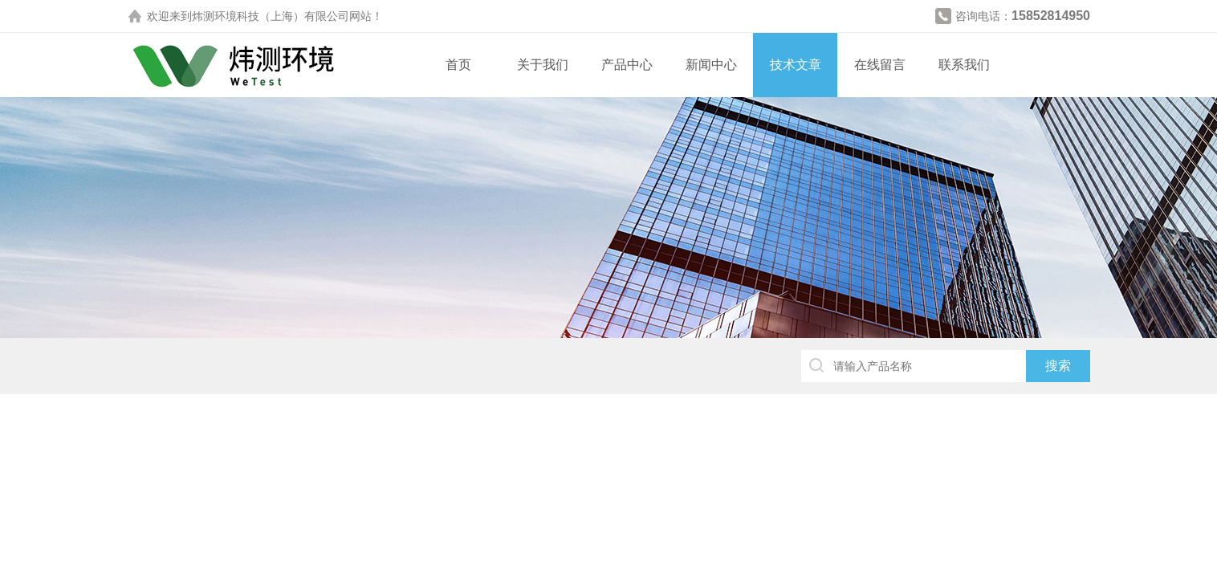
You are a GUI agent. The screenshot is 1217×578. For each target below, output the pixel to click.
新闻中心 (711, 64)
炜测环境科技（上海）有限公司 (270, 16)
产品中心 (627, 64)
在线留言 (880, 64)
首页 (458, 64)
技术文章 (795, 64)
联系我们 (964, 64)
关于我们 (542, 64)
